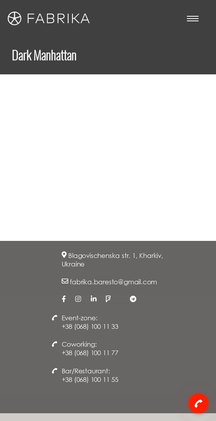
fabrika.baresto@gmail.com (113, 282)
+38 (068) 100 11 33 (90, 326)
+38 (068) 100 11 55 (90, 379)
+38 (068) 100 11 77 (90, 353)
